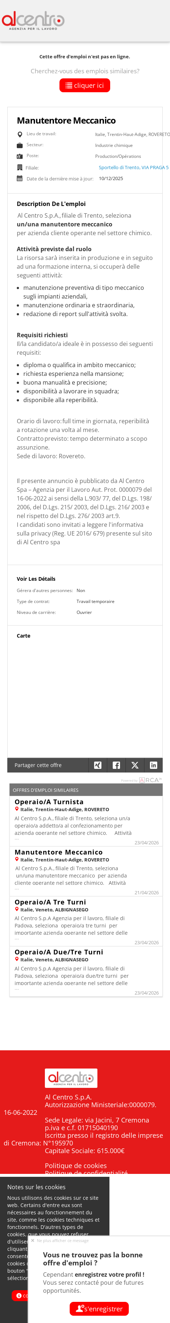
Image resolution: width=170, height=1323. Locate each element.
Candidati (147, 1232)
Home (152, 1219)
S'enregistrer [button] (99, 1308)
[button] (153, 765)
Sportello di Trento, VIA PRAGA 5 (134, 167)
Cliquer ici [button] (85, 85)
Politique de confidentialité (86, 1173)
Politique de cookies (76, 1165)
